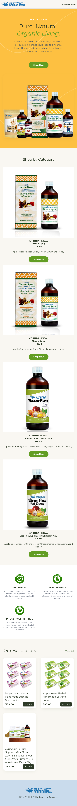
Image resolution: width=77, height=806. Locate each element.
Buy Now (28, 704)
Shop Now (38, 65)
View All (69, 651)
